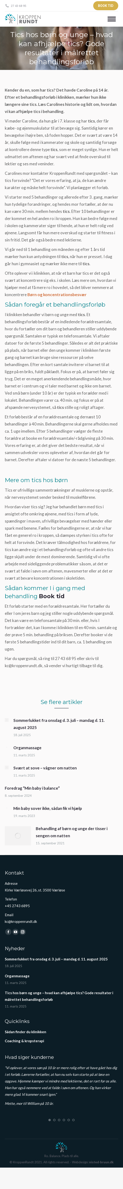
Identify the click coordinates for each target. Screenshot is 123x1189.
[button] (49, 1120)
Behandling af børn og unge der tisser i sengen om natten (72, 832)
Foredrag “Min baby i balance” (32, 788)
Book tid (52, 596)
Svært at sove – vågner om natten (45, 767)
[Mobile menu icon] (110, 19)
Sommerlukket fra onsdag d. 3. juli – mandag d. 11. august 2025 (59, 724)
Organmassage (27, 747)
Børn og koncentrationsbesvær (57, 294)
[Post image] (7, 720)
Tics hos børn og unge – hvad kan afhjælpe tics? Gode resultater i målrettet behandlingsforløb (59, 996)
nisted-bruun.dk (101, 1162)
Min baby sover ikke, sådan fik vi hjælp (47, 808)
